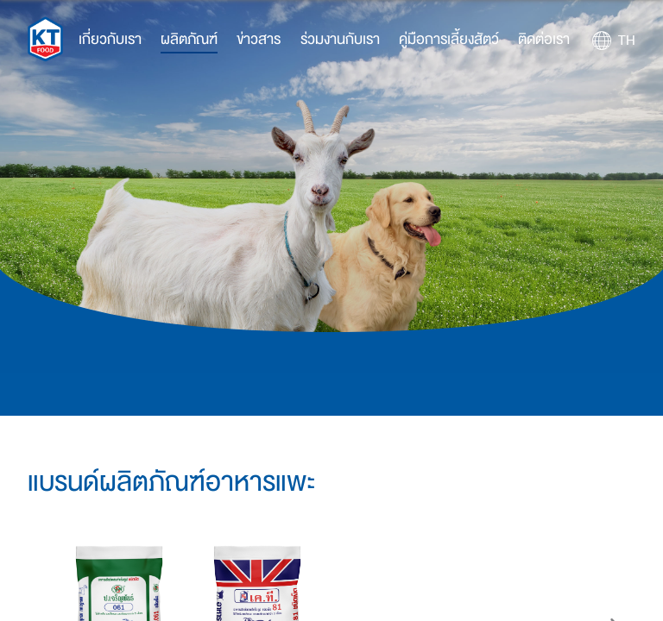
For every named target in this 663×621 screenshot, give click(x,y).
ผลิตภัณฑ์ (189, 39)
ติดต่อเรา (544, 39)
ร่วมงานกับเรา (340, 39)
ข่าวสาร (259, 39)
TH (626, 40)
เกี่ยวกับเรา (110, 39)
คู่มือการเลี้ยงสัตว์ (449, 39)
